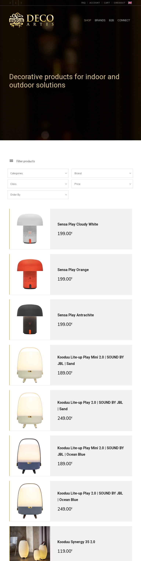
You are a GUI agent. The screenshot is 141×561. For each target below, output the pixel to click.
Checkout (119, 2)
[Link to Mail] (10, 3)
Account (94, 2)
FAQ (84, 2)
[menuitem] (84, 3)
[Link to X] (21, 3)
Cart (107, 2)
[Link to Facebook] (15, 3)
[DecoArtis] (40, 20)
